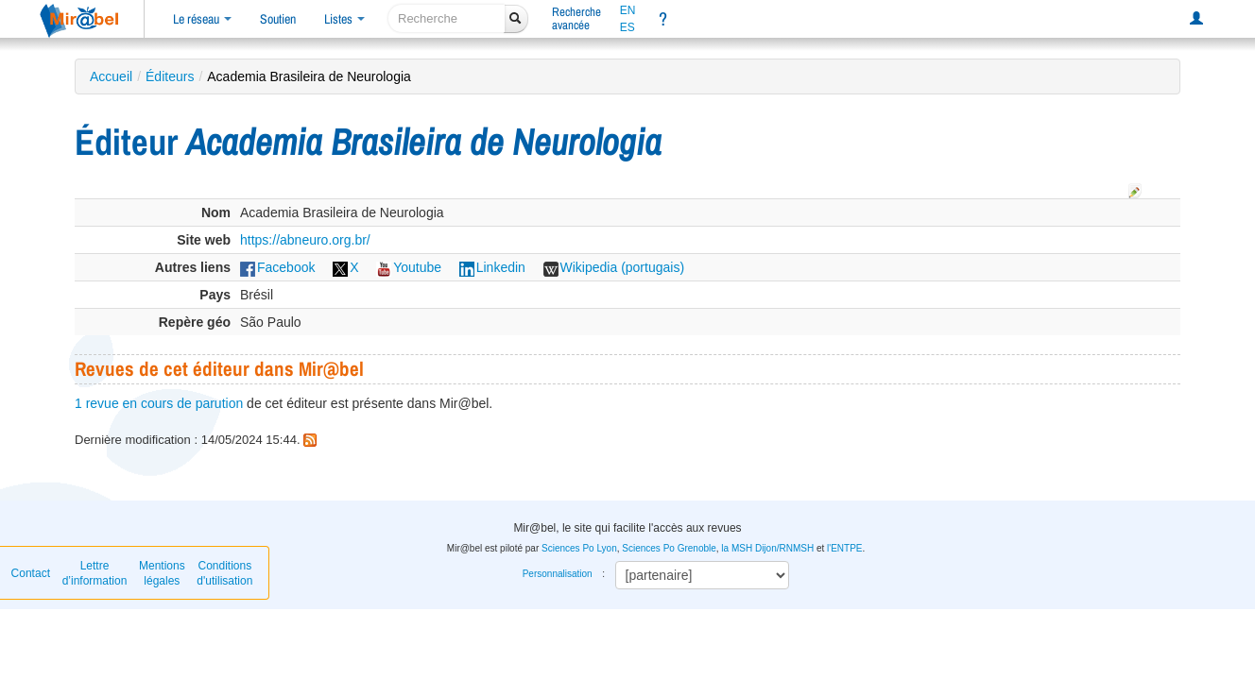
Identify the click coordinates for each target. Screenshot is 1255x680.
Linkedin (492, 267)
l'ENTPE (844, 548)
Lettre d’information (95, 573)
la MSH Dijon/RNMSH (767, 548)
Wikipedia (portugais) (614, 267)
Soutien (278, 18)
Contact (30, 573)
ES (627, 27)
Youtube (408, 267)
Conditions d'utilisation (224, 573)
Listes (344, 18)
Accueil (111, 76)
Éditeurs (170, 76)
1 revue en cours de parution (159, 403)
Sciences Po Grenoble (669, 548)
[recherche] (446, 18)
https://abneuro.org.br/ (305, 239)
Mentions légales (162, 573)
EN (628, 10)
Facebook (277, 267)
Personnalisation (558, 574)
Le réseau (202, 18)
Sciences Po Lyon (579, 548)
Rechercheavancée (576, 18)
